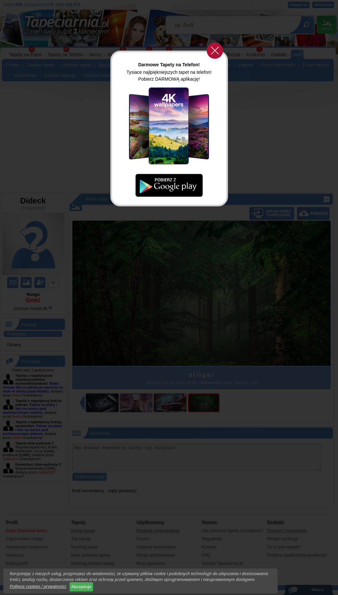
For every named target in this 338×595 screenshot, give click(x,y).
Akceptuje (81, 586)
